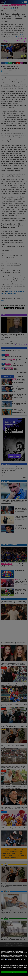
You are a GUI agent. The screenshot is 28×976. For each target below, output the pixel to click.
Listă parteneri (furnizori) (4, 969)
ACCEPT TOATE (14, 972)
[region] (14, 961)
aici (6, 959)
